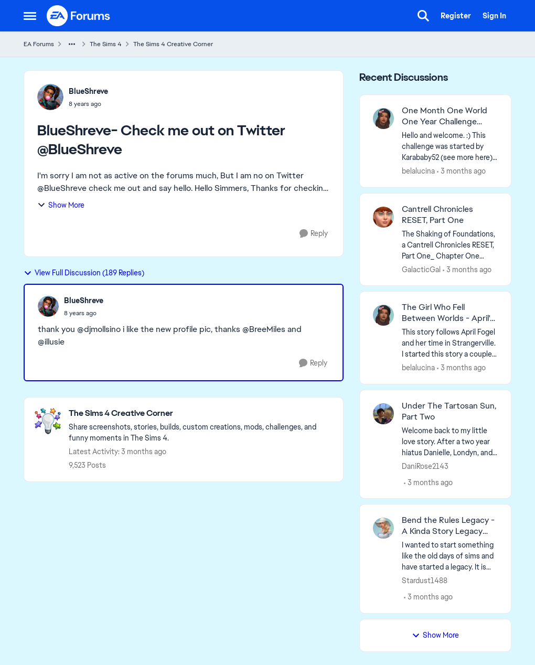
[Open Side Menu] (29, 16)
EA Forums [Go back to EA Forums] (39, 44)
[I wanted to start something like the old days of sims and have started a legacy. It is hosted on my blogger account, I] (450, 556)
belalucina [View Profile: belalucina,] (418, 171)
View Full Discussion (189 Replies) (84, 272)
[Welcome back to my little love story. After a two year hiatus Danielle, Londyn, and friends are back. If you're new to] (450, 441)
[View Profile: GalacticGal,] (383, 217)
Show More (60, 205)
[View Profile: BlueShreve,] (50, 97)
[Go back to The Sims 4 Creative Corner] (201, 413)
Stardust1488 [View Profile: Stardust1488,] (424, 580)
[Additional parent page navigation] (72, 44)
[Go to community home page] (79, 15)
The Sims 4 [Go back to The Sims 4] (106, 44)
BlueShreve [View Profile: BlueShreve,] (88, 91)
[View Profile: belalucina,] (383, 118)
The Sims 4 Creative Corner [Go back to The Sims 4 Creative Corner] (173, 44)
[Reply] (313, 234)
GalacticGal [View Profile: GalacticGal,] (421, 269)
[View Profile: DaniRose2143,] (383, 413)
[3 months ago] (461, 171)
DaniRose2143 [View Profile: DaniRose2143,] (425, 465)
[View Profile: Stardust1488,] (383, 528)
